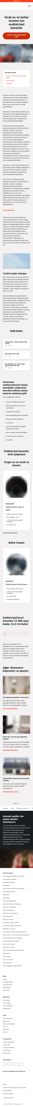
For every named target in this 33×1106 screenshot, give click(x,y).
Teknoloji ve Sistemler (22, 808)
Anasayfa (5, 808)
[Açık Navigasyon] (29, 6)
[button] (16, 803)
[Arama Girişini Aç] (25, 6)
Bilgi (12, 808)
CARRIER (19, 1104)
